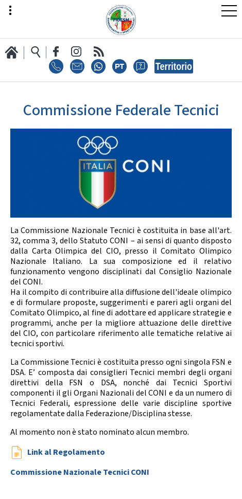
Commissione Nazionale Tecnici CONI (79, 472)
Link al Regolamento (65, 452)
